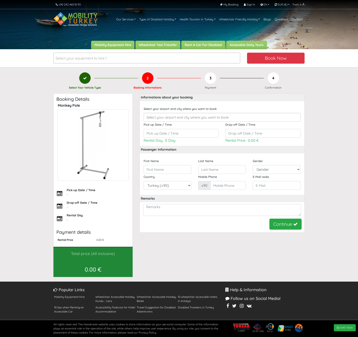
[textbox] (147, 58)
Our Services (125, 19)
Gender (258, 161)
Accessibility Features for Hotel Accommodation (115, 309)
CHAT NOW (345, 327)
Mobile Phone (207, 177)
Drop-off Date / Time (240, 124)
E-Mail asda (261, 177)
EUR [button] (281, 4)
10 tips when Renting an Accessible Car (69, 309)
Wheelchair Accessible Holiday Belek (156, 299)
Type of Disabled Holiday (156, 19)
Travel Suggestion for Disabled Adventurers (156, 309)
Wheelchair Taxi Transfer (158, 45)
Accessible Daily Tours (246, 45)
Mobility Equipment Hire (113, 45)
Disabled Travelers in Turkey (196, 307)
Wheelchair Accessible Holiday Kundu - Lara (115, 299)
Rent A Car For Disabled (203, 45)
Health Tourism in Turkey (196, 19)
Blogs (267, 19)
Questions (281, 19)
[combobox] (146, 58)
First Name (151, 161)
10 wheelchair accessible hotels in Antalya (197, 299)
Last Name (205, 161)
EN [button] (264, 4)
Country (149, 177)
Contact (297, 19)
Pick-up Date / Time (158, 124)
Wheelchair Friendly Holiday (238, 19)
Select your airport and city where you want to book (180, 109)
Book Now (276, 58)
